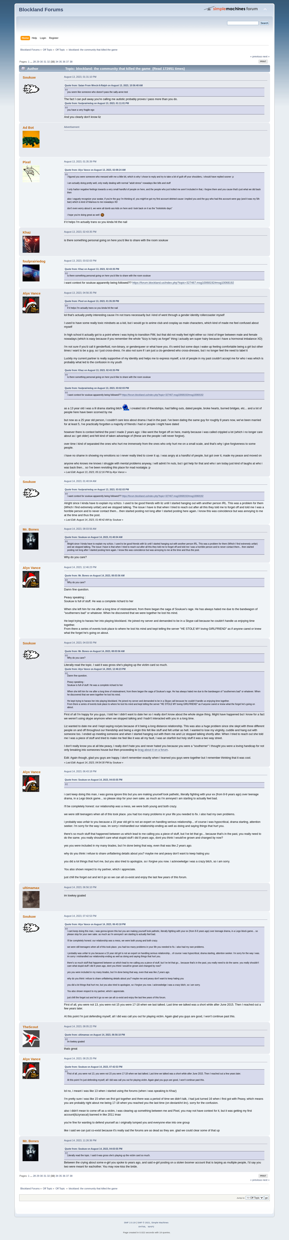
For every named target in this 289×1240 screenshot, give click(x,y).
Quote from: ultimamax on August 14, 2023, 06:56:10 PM (95, 1035)
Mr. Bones (31, 529)
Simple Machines (159, 1222)
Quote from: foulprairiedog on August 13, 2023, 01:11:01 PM (97, 103)
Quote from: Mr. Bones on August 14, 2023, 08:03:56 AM (95, 575)
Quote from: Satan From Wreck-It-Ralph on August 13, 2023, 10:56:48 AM (104, 85)
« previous (256, 56)
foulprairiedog (34, 261)
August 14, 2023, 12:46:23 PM (80, 567)
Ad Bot (28, 127)
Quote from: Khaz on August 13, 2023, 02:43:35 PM (92, 269)
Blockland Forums (41, 9)
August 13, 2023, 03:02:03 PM (80, 260)
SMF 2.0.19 (130, 1222)
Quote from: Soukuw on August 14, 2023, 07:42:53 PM (93, 1067)
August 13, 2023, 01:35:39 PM (80, 161)
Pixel (26, 162)
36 (64, 61)
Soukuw (29, 77)
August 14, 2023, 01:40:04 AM (80, 481)
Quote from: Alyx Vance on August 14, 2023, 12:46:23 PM (95, 669)
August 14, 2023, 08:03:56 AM (80, 528)
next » (266, 56)
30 (41, 61)
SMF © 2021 (144, 1222)
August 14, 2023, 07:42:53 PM (80, 916)
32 (48, 61)
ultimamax (31, 888)
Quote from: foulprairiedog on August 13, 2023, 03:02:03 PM (97, 388)
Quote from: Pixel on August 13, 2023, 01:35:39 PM (92, 301)
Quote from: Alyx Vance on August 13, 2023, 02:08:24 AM (95, 170)
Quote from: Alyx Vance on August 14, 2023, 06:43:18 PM (95, 924)
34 (57, 61)
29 (38, 61)
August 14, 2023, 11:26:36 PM (80, 1140)
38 (71, 61)
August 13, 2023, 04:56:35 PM (80, 292)
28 (34, 61)
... (31, 61)
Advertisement (71, 127)
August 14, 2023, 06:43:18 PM (80, 771)
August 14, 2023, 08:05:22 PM (80, 1026)
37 (67, 61)
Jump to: (241, 1198)
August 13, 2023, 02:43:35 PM (80, 231)
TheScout (30, 1027)
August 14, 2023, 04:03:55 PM (80, 642)
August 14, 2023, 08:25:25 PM (80, 1058)
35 (60, 61)
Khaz (27, 232)
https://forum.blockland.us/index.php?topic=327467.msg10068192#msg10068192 (183, 282)
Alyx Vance (31, 293)
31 (45, 61)
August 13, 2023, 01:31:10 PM (80, 76)
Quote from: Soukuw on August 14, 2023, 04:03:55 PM (93, 780)
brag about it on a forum (153, 749)
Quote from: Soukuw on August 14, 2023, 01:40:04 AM (93, 537)
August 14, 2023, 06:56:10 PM (80, 887)
